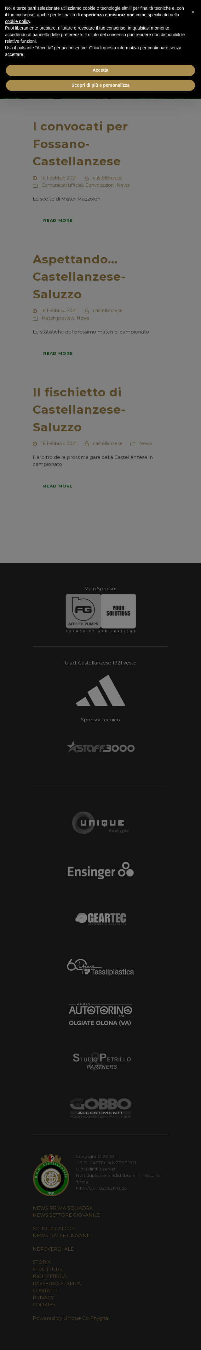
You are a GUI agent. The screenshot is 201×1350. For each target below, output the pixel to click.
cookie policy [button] (17, 21)
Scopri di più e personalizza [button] (100, 85)
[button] (193, 10)
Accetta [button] (101, 70)
